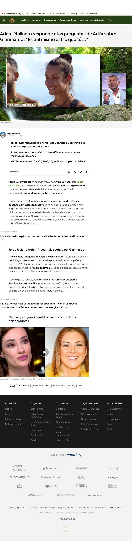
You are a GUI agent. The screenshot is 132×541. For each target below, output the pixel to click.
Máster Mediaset (64, 440)
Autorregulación (64, 421)
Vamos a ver (36, 430)
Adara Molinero (23, 386)
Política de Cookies (85, 508)
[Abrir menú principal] (127, 20)
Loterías (9, 414)
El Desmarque (113, 419)
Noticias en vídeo (13, 424)
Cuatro (110, 424)
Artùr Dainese (58, 386)
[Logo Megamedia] (67, 519)
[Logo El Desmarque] (19, 477)
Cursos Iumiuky (88, 419)
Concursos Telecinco (86, 386)
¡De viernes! (36, 435)
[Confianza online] (66, 531)
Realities (70, 386)
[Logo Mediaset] (66, 456)
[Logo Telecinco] (50, 468)
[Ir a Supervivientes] (12, 20)
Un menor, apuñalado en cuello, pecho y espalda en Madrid (74, 14)
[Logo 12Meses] (112, 486)
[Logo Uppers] (50, 486)
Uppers (110, 414)
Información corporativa (28, 508)
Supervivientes (13, 133)
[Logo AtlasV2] (35, 495)
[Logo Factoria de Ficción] (50, 477)
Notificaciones (63, 427)
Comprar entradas (90, 408)
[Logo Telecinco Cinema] (82, 486)
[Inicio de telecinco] (4, 20)
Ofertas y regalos (89, 414)
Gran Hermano (38, 408)
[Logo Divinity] (113, 468)
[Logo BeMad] (19, 486)
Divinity (110, 429)
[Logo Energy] (112, 477)
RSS (111, 508)
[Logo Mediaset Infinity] (19, 468)
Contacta (60, 408)
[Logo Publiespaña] (66, 495)
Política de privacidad (47, 508)
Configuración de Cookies (66, 508)
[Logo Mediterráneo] (97, 495)
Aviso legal (14, 508)
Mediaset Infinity (115, 408)
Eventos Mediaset (90, 424)
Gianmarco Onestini (41, 386)
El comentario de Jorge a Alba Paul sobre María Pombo (25, 14)
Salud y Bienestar (89, 429)
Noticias (9, 408)
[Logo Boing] (81, 477)
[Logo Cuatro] (81, 468)
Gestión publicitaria (101, 508)
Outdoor (35, 440)
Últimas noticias (13, 419)
